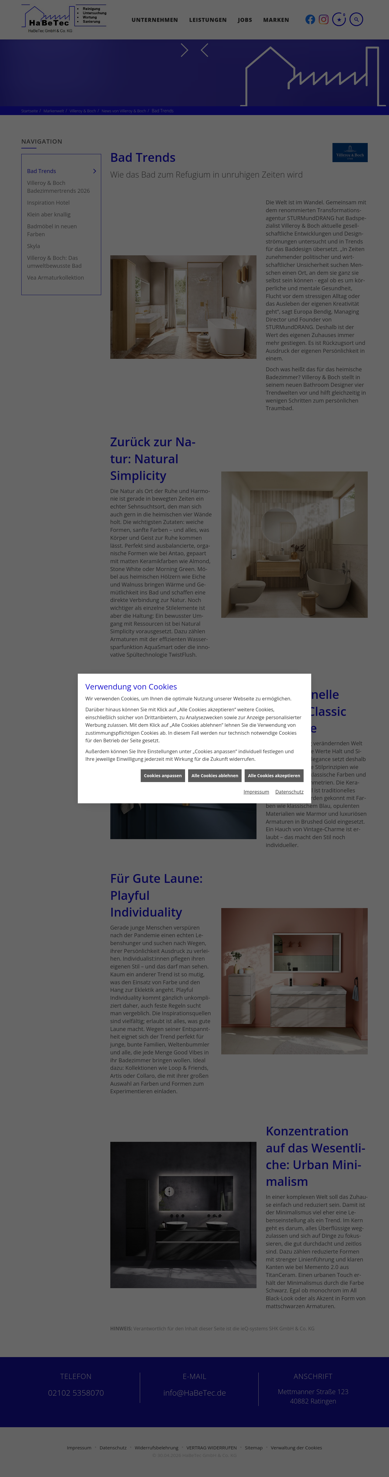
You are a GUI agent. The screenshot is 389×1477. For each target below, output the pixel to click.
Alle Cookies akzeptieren (274, 765)
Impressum (256, 781)
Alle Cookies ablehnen (214, 765)
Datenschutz (289, 781)
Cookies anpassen (163, 765)
